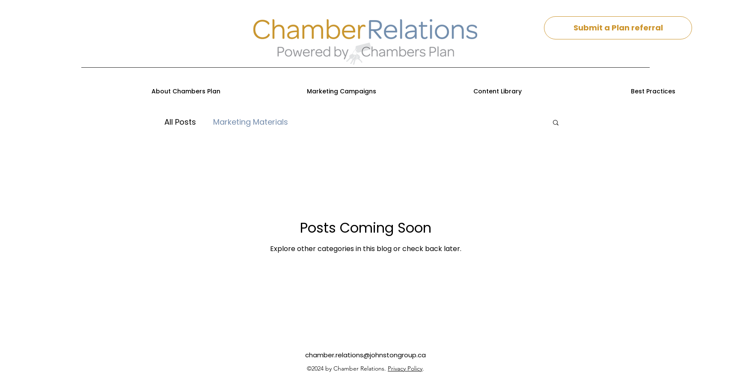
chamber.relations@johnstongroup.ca (365, 354)
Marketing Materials (250, 122)
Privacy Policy (405, 368)
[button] (556, 123)
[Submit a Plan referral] (618, 27)
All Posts (180, 122)
